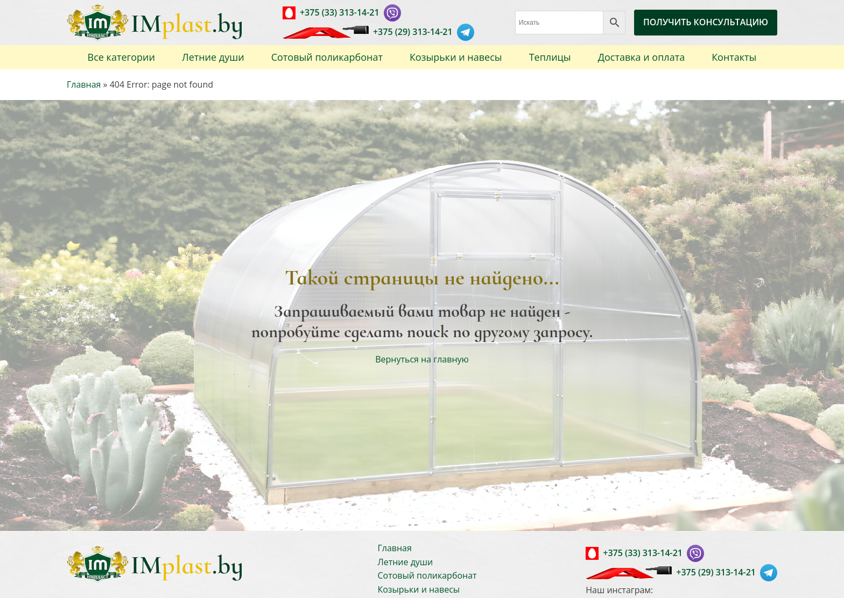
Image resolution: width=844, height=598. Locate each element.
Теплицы (550, 57)
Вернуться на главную (422, 359)
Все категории (121, 57)
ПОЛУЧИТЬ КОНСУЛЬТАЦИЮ (705, 22)
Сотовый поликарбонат (327, 57)
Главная (84, 84)
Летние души (213, 57)
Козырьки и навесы (456, 57)
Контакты (734, 57)
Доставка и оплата (641, 57)
